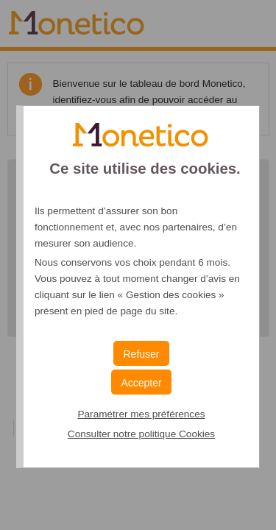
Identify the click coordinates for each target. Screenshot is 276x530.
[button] (141, 382)
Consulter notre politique (141, 433)
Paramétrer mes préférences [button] (141, 414)
